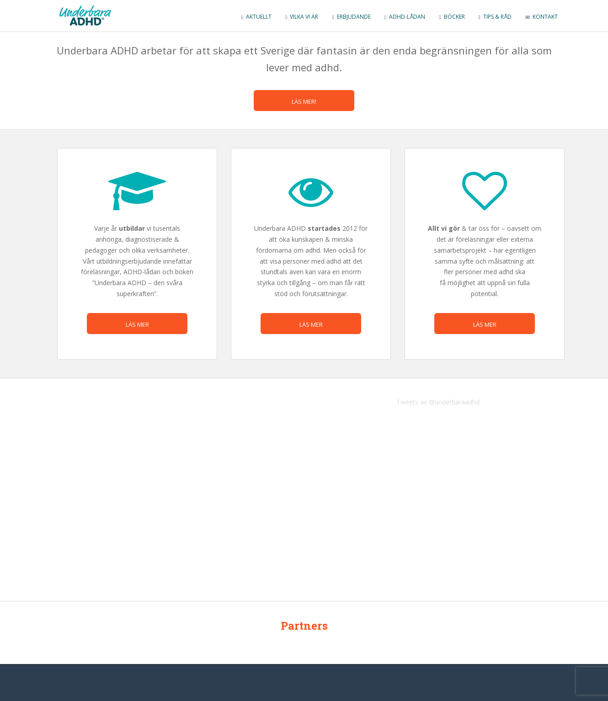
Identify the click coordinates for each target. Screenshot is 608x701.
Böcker (451, 17)
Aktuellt (256, 17)
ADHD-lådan (404, 17)
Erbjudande (351, 17)
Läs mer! (304, 101)
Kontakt (541, 17)
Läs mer (137, 324)
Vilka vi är (301, 17)
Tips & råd (495, 17)
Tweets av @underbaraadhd (438, 402)
